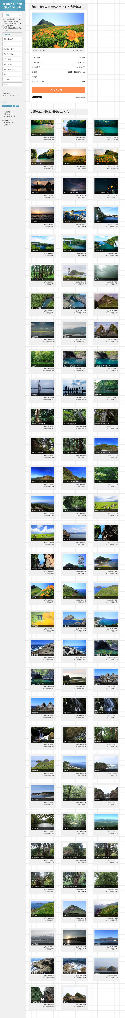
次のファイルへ (76, 50)
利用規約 (7, 112)
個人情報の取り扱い (10, 116)
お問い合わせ (8, 114)
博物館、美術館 (9, 54)
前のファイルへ (41, 50)
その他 (6, 84)
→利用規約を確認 (79, 97)
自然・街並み (8, 64)
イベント (6, 79)
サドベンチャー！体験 (7, 105)
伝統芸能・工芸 (9, 49)
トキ (5, 44)
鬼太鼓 (17, 105)
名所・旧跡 (7, 59)
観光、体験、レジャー (11, 69)
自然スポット (59, 6)
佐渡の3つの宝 (8, 39)
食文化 (6, 74)
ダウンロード (58, 90)
